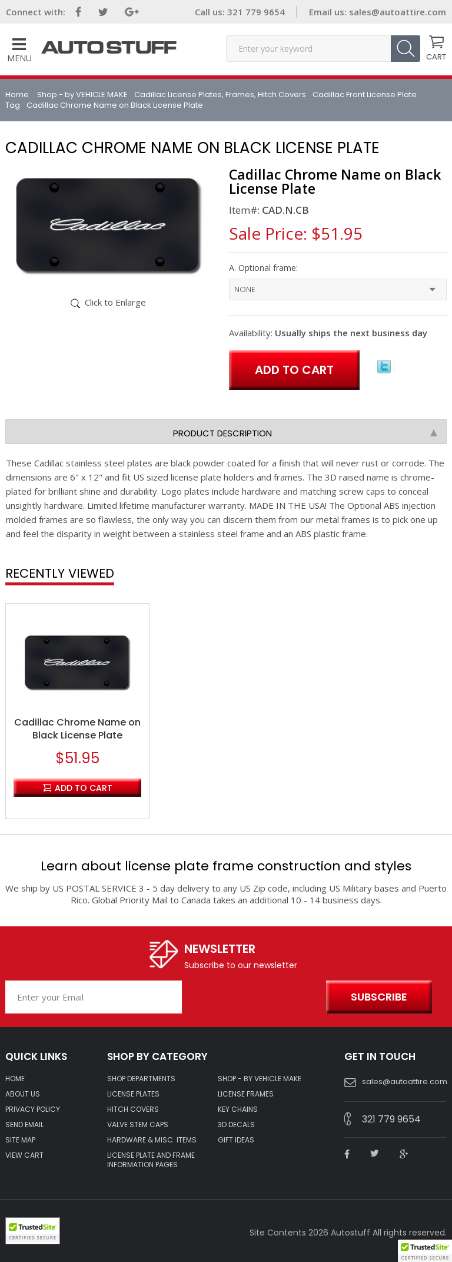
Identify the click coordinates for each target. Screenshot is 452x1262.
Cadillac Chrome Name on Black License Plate (77, 729)
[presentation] (251, 998)
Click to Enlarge (115, 302)
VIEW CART (24, 1155)
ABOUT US (22, 1094)
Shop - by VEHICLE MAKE (82, 94)
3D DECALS (236, 1124)
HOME (15, 1079)
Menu (19, 51)
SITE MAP (20, 1140)
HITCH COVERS (133, 1109)
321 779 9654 (255, 12)
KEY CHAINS (238, 1109)
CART (436, 56)
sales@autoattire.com (397, 12)
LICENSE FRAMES (246, 1094)
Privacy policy (32, 1109)
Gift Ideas (236, 1140)
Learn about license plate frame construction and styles (226, 866)
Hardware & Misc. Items (152, 1140)
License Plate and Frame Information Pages (151, 1160)
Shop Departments (141, 1079)
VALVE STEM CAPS (137, 1124)
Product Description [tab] (305, 433)
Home (18, 94)
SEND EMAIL (24, 1124)
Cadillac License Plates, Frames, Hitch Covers (220, 94)
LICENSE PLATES (133, 1094)
